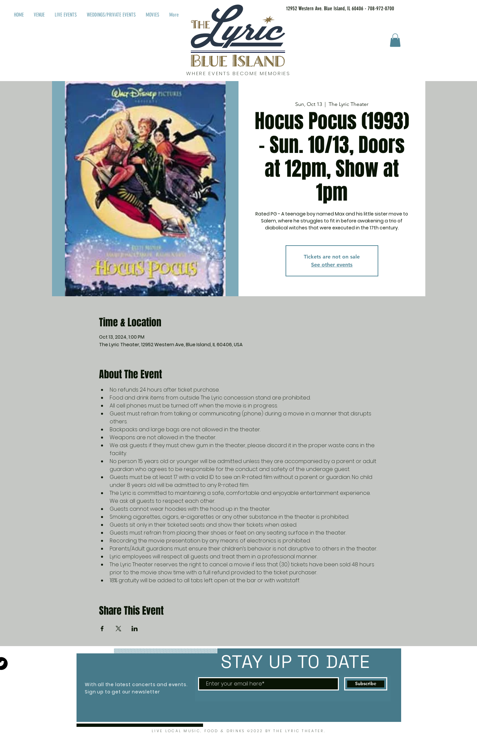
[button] (395, 40)
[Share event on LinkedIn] (135, 628)
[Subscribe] (365, 683)
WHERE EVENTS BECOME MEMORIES (238, 73)
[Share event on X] (118, 628)
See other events (331, 264)
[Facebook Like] (417, 7)
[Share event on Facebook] (102, 628)
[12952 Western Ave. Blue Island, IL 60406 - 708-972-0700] (331, 8)
